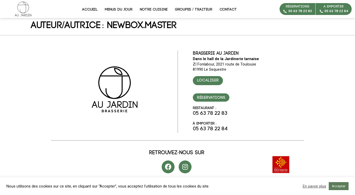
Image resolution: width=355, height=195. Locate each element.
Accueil (90, 9)
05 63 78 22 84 (336, 11)
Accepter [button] (338, 186)
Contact (228, 9)
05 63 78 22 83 (300, 11)
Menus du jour (119, 9)
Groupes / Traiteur (193, 9)
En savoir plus (314, 186)
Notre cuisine (154, 9)
